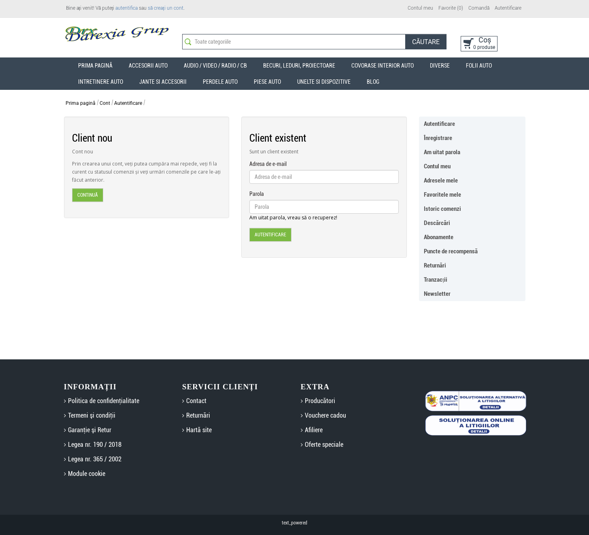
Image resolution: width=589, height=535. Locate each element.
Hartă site (199, 430)
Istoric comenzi (442, 208)
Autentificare (508, 8)
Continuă (87, 195)
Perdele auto (220, 82)
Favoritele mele (442, 194)
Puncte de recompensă (451, 251)
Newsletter (437, 293)
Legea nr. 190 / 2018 (94, 444)
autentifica (126, 8)
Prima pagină (81, 103)
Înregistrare (438, 138)
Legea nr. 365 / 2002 (94, 459)
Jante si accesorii (163, 82)
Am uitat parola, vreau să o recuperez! (293, 217)
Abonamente (438, 237)
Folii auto (479, 65)
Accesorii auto (148, 65)
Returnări (435, 265)
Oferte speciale (324, 444)
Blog (373, 82)
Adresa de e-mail (268, 164)
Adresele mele (441, 180)
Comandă (478, 8)
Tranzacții (435, 279)
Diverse (440, 65)
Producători (320, 401)
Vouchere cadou (325, 415)
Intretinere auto (100, 82)
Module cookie (86, 474)
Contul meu (420, 8)
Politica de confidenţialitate (103, 401)
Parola (256, 194)
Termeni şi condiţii (91, 415)
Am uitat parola (442, 152)
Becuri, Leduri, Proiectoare (299, 65)
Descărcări (437, 223)
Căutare (426, 42)
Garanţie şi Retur (89, 430)
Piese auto (267, 82)
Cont (105, 103)
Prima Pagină (95, 65)
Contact (196, 401)
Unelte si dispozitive (324, 82)
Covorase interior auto (382, 65)
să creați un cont (165, 8)
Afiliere (314, 430)
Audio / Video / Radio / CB (215, 65)
